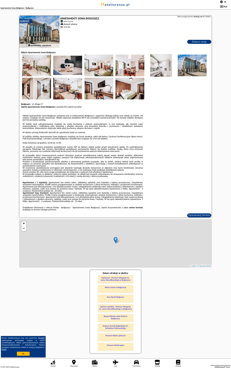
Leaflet (193, 266)
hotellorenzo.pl (115, 5)
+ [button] (24, 223)
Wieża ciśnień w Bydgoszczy (115, 287)
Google (41, 338)
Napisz (228, 367)
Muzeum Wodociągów (115, 345)
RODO (4, 349)
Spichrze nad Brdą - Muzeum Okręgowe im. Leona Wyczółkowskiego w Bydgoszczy (115, 308)
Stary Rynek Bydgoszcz (115, 297)
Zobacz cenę (199, 41)
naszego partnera (48, 209)
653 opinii (68, 106)
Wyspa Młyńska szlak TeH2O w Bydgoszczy (115, 317)
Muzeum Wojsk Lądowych (115, 335)
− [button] (24, 228)
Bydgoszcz (24, 21)
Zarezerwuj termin (199, 215)
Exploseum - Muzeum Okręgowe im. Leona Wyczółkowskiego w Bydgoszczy (115, 279)
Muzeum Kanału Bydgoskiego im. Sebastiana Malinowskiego (115, 327)
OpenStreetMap (205, 266)
